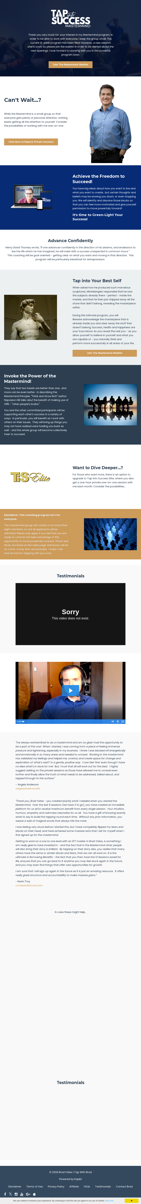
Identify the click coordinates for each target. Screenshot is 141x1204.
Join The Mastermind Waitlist (70, 64)
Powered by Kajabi (70, 1179)
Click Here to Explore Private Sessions (31, 142)
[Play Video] (18, 721)
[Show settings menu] (117, 721)
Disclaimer (14, 1187)
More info (109, 1201)
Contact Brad (124, 1187)
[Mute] (112, 721)
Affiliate (74, 1187)
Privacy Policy (56, 1187)
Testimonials (103, 1187)
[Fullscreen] (123, 721)
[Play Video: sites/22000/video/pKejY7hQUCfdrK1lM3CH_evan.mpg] (70, 690)
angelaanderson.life (28, 788)
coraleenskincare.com (29, 885)
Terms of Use (34, 1187)
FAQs (87, 1187)
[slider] (68, 721)
